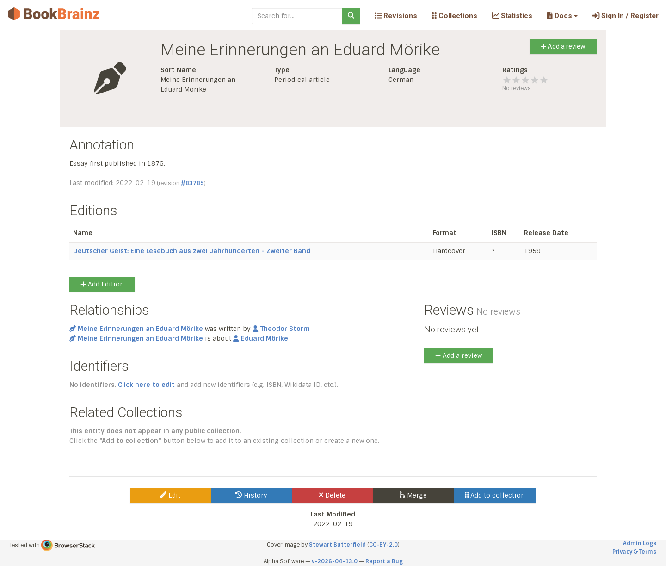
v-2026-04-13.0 (335, 561)
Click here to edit (146, 384)
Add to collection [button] (495, 495)
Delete (332, 495)
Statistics (512, 16)
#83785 (192, 183)
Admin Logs (639, 543)
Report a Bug (384, 561)
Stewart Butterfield (337, 544)
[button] (562, 15)
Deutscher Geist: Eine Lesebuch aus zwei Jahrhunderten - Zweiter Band (191, 251)
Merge (413, 495)
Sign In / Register (625, 16)
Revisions (396, 16)
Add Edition (102, 284)
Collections (454, 16)
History (251, 495)
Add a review (563, 46)
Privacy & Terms (634, 551)
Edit (170, 495)
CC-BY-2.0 (383, 544)
